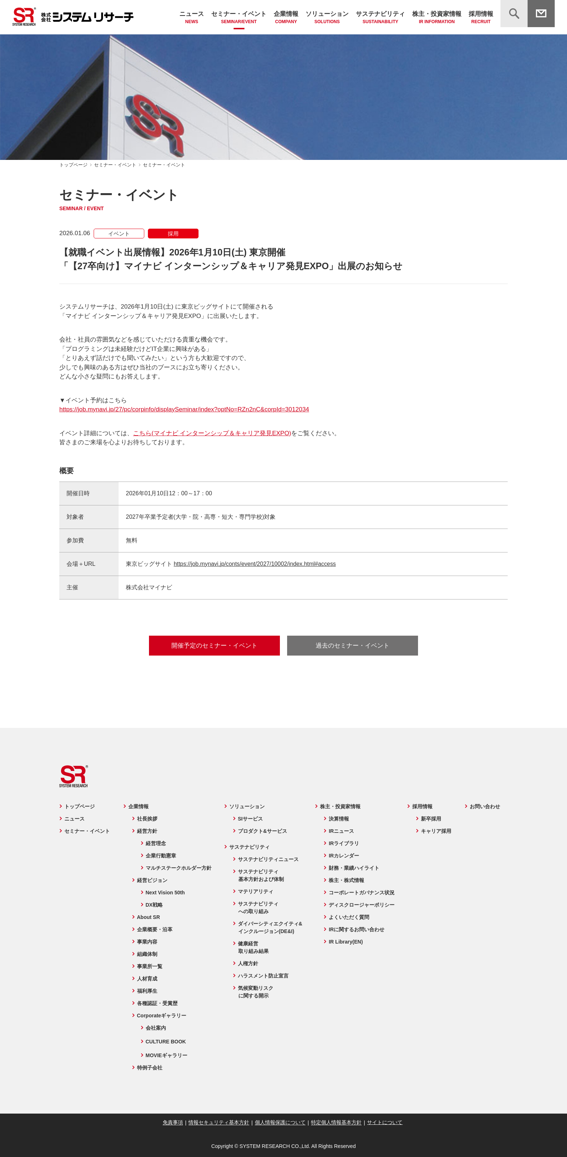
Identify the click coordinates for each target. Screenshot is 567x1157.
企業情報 (286, 17)
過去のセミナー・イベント (352, 645)
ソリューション (327, 17)
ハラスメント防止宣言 (263, 976)
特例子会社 (149, 1068)
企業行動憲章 (160, 856)
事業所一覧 (149, 966)
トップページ (73, 165)
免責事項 (174, 1123)
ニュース (191, 17)
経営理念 (155, 843)
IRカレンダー (344, 856)
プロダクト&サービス (262, 831)
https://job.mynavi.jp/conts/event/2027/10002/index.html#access (255, 564)
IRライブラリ (344, 843)
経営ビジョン (151, 880)
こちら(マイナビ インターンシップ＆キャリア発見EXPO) (212, 433)
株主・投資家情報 (436, 17)
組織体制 (146, 954)
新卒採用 (432, 819)
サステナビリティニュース (268, 859)
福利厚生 (146, 991)
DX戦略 (153, 905)
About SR (147, 917)
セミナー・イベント (239, 17)
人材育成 (146, 979)
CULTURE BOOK (165, 1041)
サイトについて (383, 1122)
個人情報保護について (280, 1123)
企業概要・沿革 (154, 929)
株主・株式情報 (346, 880)
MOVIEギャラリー (166, 1055)
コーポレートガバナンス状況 (362, 892)
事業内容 (146, 942)
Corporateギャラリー (161, 1015)
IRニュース (341, 831)
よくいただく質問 (349, 917)
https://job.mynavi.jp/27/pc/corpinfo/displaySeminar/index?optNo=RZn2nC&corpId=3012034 (184, 409)
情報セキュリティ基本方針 (219, 1123)
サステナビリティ (380, 17)
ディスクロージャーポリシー (362, 905)
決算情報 (339, 819)
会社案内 (155, 1028)
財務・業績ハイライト (354, 868)
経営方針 (146, 831)
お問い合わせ (485, 806)
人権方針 (248, 963)
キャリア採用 (437, 831)
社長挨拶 (146, 819)
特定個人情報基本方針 (335, 1123)
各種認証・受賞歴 (156, 1003)
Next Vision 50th (164, 892)
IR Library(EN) (346, 942)
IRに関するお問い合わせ (357, 929)
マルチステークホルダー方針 (178, 868)
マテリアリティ (255, 891)
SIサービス (250, 819)
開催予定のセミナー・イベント (214, 645)
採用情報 (481, 17)
